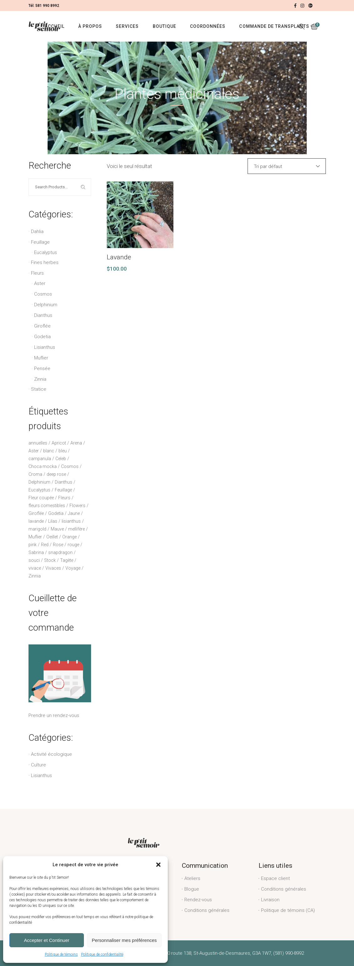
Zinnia (40, 379)
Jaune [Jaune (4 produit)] (74, 513)
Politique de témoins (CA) (288, 910)
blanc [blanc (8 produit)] (48, 450)
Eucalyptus (45, 252)
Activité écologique (51, 754)
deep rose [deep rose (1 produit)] (56, 474)
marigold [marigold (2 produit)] (37, 528)
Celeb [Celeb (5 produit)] (60, 458)
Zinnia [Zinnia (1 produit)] (34, 575)
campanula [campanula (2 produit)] (39, 458)
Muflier (41, 358)
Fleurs (37, 273)
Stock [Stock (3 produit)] (50, 560)
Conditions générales (206, 910)
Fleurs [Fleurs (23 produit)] (64, 497)
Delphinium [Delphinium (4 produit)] (39, 482)
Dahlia (37, 231)
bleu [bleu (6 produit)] (63, 450)
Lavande (119, 257)
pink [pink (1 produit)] (32, 544)
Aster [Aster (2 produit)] (33, 450)
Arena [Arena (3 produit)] (76, 442)
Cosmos (43, 294)
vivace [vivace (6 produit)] (34, 568)
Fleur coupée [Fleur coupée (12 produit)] (41, 497)
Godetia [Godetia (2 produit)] (56, 513)
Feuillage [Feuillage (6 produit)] (63, 489)
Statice (38, 389)
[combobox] (287, 166)
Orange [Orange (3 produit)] (69, 536)
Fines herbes (45, 262)
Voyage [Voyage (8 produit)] (72, 568)
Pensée (42, 368)
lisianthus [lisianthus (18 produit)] (71, 521)
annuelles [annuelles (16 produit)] (37, 442)
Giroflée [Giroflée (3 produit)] (36, 513)
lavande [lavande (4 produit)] (36, 521)
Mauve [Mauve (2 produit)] (57, 528)
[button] (158, 865)
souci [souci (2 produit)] (34, 560)
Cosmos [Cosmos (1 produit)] (70, 466)
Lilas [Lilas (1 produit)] (52, 521)
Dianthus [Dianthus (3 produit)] (63, 482)
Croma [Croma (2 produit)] (35, 474)
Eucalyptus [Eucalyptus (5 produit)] (39, 489)
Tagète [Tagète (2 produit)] (66, 560)
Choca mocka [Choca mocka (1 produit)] (42, 466)
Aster (39, 283)
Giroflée (42, 326)
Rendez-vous (198, 899)
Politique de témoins (61, 954)
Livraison (270, 899)
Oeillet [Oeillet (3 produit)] (52, 536)
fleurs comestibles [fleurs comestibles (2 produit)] (46, 505)
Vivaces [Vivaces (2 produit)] (53, 568)
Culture (38, 765)
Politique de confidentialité (102, 954)
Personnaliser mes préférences (124, 940)
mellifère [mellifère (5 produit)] (76, 528)
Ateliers (192, 878)
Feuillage (40, 242)
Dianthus (43, 315)
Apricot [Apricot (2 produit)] (59, 442)
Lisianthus (44, 347)
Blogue (191, 889)
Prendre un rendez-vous (59, 681)
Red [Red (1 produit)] (45, 544)
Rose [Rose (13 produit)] (58, 544)
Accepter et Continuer (46, 940)
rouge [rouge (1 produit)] (73, 544)
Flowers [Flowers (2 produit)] (77, 505)
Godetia (42, 336)
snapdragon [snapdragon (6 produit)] (60, 552)
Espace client (275, 878)
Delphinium (45, 305)
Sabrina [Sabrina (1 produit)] (36, 552)
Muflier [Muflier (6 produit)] (35, 536)
